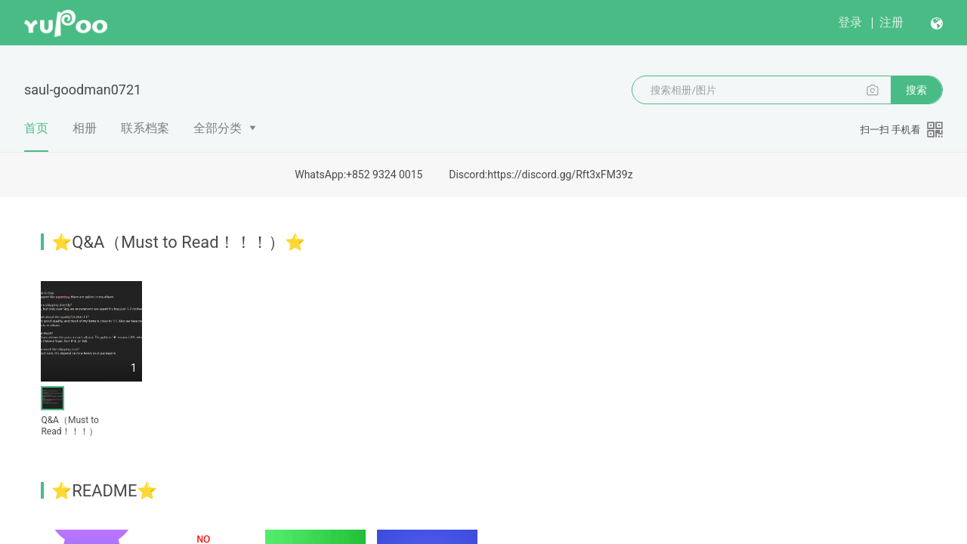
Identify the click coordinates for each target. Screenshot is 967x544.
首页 (36, 136)
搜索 (916, 90)
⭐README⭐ (104, 490)
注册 (891, 22)
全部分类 (217, 128)
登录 (850, 22)
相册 (85, 128)
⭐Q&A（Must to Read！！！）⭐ (178, 242)
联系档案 (145, 128)
